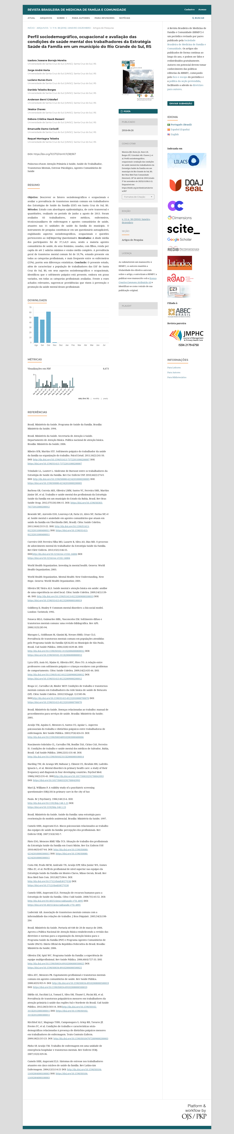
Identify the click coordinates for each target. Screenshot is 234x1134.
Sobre (61, 18)
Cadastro (189, 9)
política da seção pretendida (184, 81)
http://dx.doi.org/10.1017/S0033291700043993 (79, 776)
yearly (105, 398)
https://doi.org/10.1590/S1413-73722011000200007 (55, 463)
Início (31, 28)
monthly (96, 398)
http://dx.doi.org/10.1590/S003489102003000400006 (56, 737)
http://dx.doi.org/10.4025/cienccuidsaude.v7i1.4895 (55, 900)
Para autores (81, 18)
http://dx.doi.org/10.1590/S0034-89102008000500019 (80, 983)
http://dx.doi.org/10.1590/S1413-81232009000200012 (56, 674)
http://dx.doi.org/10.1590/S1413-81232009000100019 (65, 596)
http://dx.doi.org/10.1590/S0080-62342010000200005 (61, 479)
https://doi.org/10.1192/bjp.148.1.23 (47, 807)
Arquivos (46, 18)
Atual (31, 18)
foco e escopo (180, 77)
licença (153, 278)
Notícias (124, 18)
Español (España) (180, 129)
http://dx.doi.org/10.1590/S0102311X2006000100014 (56, 756)
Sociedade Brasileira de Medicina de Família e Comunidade (186, 44)
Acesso (202, 9)
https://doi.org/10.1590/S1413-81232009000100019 (55, 600)
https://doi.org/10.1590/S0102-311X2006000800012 (55, 655)
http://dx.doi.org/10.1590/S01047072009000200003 (80, 1038)
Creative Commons (128, 282)
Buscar (198, 18)
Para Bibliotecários (176, 377)
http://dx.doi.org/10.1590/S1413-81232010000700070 (60, 698)
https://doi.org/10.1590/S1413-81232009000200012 (55, 678)
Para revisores (104, 18)
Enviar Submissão (180, 103)
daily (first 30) (83, 398)
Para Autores (173, 372)
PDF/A (126, 111)
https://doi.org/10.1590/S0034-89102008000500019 (60, 987)
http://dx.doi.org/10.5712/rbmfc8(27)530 (49, 881)
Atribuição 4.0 (144, 282)
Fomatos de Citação (134, 196)
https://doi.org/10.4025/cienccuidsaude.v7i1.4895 (54, 904)
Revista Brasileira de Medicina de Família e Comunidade (77, 10)
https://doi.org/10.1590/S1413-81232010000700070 (55, 702)
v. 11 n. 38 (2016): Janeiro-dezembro (70, 28)
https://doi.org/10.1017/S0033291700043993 (56, 780)
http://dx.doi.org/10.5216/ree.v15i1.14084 (54, 554)
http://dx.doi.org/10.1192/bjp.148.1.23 (48, 803)
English (175, 134)
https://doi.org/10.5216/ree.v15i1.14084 (49, 558)
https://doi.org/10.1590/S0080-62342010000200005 (55, 483)
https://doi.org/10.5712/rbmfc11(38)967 (55, 154)
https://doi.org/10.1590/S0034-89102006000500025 (55, 967)
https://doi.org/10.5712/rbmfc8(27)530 (48, 885)
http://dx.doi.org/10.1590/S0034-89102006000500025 (56, 963)
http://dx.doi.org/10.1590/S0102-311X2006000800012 (56, 650)
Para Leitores (174, 367)
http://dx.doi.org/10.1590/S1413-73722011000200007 (61, 459)
